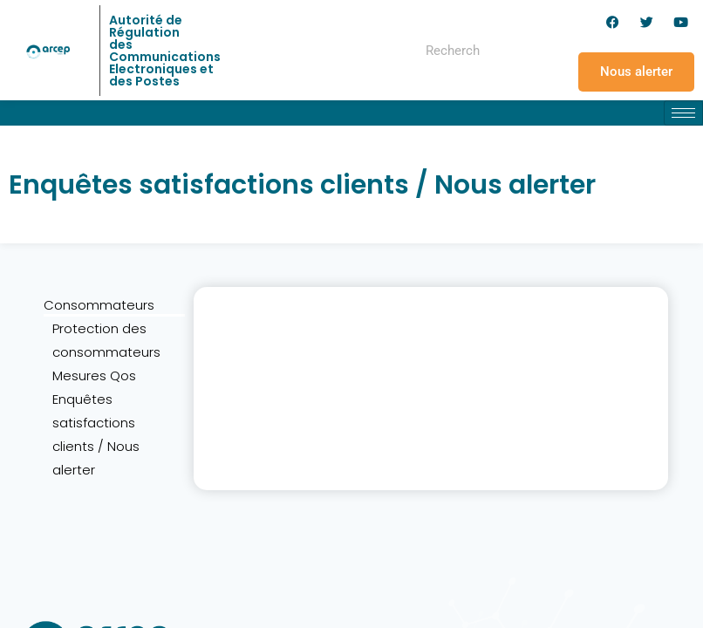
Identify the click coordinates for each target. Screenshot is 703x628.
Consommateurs (99, 305)
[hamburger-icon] (683, 113)
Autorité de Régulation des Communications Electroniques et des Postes (165, 50)
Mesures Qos (94, 375)
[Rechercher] (516, 51)
